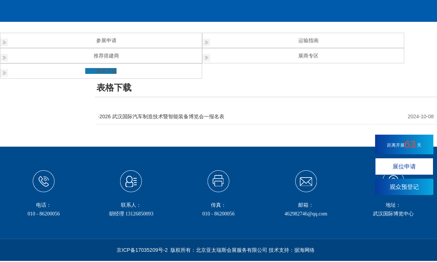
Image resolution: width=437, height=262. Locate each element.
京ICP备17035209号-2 (142, 250)
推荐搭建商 (106, 56)
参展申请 (106, 40)
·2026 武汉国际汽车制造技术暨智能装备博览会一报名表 (161, 116)
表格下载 (106, 71)
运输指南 (308, 40)
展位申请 (404, 166)
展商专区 (308, 56)
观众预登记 (404, 187)
